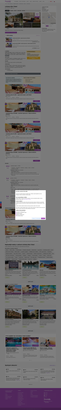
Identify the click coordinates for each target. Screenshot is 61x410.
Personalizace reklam (20, 215)
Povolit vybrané (38, 218)
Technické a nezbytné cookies (21, 211)
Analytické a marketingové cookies (21, 212)
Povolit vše (43, 218)
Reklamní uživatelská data (20, 214)
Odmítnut (33, 218)
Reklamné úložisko (19, 213)
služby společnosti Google (27, 199)
